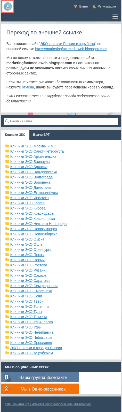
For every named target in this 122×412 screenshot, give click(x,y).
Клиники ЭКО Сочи (26, 296)
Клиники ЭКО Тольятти (29, 306)
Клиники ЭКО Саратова (30, 281)
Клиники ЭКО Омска (27, 239)
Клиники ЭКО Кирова (28, 208)
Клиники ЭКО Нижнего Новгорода (38, 224)
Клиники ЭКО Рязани (28, 270)
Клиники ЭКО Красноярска (32, 218)
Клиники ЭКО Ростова (28, 265)
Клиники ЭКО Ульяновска (31, 322)
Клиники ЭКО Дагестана (30, 187)
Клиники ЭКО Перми (27, 260)
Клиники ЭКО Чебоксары (31, 337)
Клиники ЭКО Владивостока (33, 172)
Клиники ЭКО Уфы (26, 327)
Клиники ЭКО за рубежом (31, 353)
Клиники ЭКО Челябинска (32, 332)
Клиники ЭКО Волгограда (31, 177)
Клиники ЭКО (15, 135)
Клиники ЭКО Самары (28, 275)
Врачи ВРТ (41, 135)
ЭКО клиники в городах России (36, 348)
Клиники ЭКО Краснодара (32, 213)
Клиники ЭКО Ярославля (31, 343)
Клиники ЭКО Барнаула (30, 162)
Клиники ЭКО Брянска (28, 167)
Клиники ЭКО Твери (27, 301)
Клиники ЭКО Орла (26, 244)
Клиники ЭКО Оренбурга (31, 250)
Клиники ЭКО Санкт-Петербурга (37, 151)
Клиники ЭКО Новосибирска (34, 234)
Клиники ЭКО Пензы (27, 255)
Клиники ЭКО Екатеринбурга (34, 193)
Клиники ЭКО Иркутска (29, 198)
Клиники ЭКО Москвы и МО (33, 146)
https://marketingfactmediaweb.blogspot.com (71, 49)
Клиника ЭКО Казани (27, 203)
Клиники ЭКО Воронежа (30, 182)
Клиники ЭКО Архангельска (33, 156)
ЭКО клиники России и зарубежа (67, 44)
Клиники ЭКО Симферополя (34, 286)
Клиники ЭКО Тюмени (28, 317)
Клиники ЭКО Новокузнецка (33, 229)
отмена (28, 87)
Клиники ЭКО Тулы (26, 312)
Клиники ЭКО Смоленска (31, 291)
